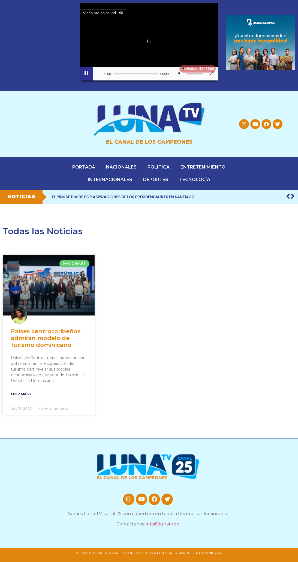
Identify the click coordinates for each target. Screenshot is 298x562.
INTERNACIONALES (110, 179)
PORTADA (83, 167)
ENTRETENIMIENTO (202, 167)
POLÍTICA (159, 167)
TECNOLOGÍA (194, 179)
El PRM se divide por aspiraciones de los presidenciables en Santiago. (123, 197)
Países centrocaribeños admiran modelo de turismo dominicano (45, 338)
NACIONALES (121, 167)
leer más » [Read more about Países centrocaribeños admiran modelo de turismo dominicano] (21, 394)
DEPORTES (155, 179)
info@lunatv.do (162, 524)
